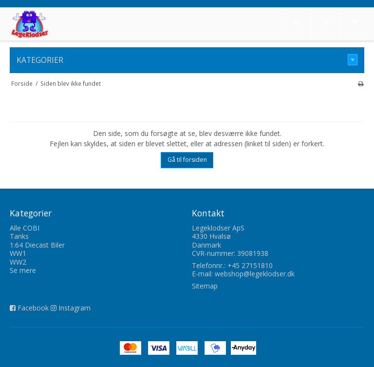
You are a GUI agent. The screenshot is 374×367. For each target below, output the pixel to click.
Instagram (74, 307)
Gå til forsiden (187, 159)
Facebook (33, 307)
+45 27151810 (250, 265)
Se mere (23, 270)
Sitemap (205, 285)
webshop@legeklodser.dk (255, 273)
